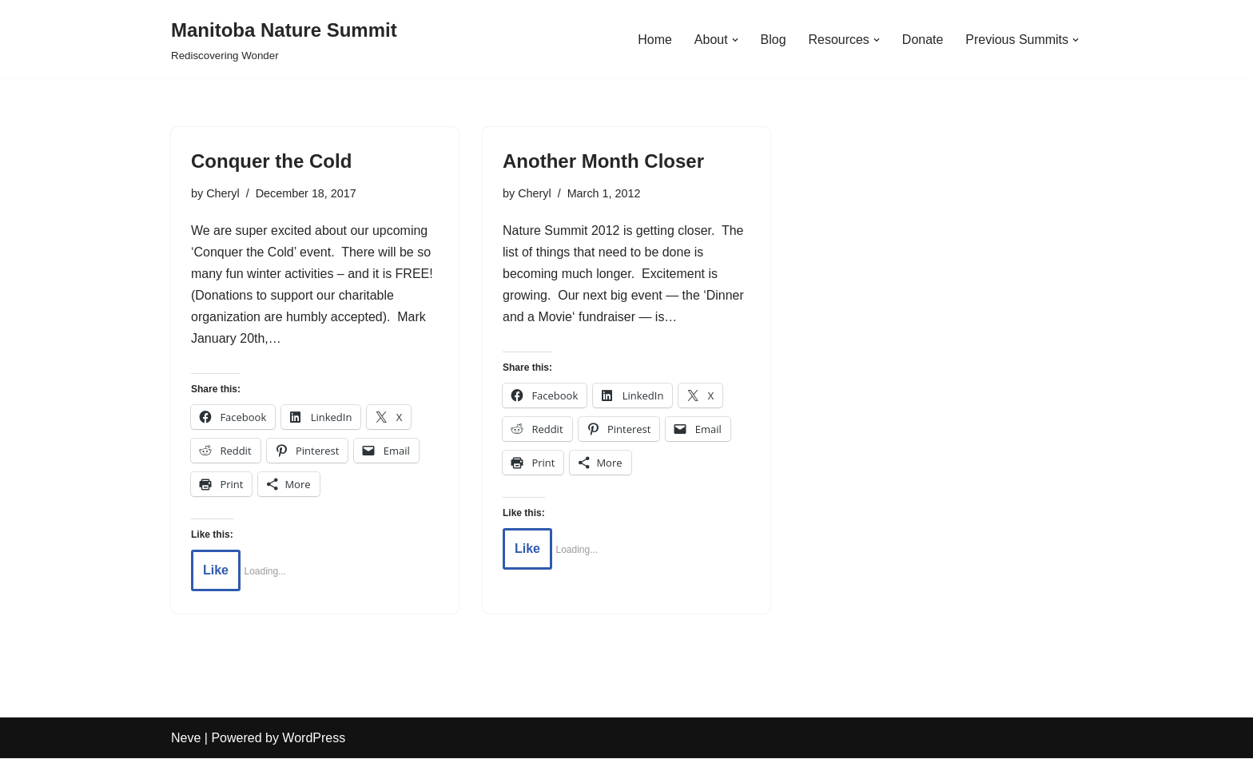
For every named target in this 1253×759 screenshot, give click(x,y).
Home (654, 39)
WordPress (313, 738)
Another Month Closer (603, 161)
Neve (186, 738)
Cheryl (223, 193)
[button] (734, 40)
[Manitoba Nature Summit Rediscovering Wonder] (284, 39)
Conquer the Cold (271, 161)
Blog (773, 39)
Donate (922, 39)
